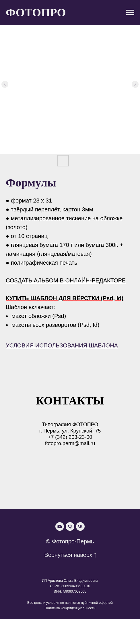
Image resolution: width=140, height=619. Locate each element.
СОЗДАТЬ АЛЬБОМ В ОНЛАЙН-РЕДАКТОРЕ (66, 280)
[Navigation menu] (130, 12)
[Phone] (70, 526)
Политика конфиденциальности (69, 608)
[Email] (59, 526)
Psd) (60, 316)
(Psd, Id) (89, 325)
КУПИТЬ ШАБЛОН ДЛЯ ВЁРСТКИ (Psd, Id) (64, 298)
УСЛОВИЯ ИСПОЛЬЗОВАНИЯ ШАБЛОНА (62, 345)
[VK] (80, 526)
